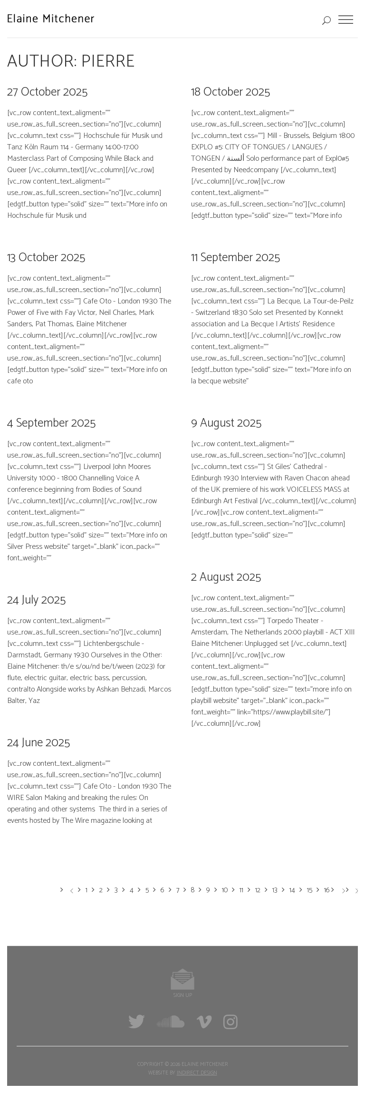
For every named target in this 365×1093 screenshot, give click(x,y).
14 (292, 890)
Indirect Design (197, 1073)
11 (241, 890)
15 (309, 890)
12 (257, 890)
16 (327, 890)
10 (225, 890)
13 (275, 890)
